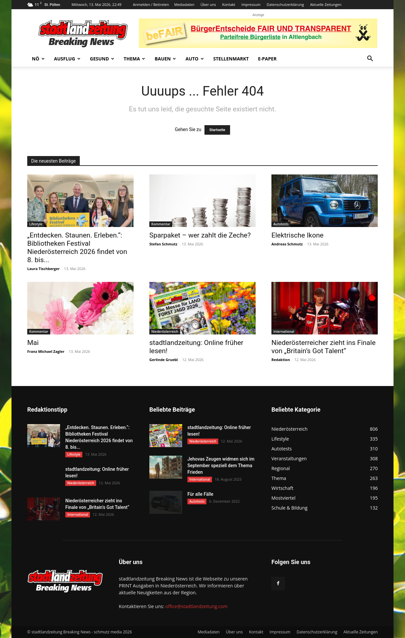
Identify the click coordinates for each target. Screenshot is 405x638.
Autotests (280, 224)
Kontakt (228, 4)
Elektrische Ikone (297, 235)
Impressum (251, 4)
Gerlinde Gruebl (163, 359)
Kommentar (160, 224)
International (283, 331)
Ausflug (67, 59)
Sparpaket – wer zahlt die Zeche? (200, 235)
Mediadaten (184, 4)
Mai (33, 343)
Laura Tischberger (43, 268)
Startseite (217, 130)
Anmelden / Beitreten (151, 4)
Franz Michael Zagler (45, 351)
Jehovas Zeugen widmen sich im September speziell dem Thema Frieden (220, 465)
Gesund (102, 59)
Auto (194, 59)
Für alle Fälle (200, 494)
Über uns (208, 4)
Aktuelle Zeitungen (326, 4)
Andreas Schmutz (287, 243)
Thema (134, 59)
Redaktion (280, 359)
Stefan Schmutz (163, 243)
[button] (370, 59)
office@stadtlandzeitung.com (196, 606)
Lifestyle (35, 224)
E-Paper (267, 59)
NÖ (38, 59)
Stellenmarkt (231, 59)
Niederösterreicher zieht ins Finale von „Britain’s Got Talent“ (323, 347)
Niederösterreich (164, 331)
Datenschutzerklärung (285, 4)
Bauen (165, 59)
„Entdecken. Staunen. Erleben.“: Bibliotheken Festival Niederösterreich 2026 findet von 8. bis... (77, 247)
